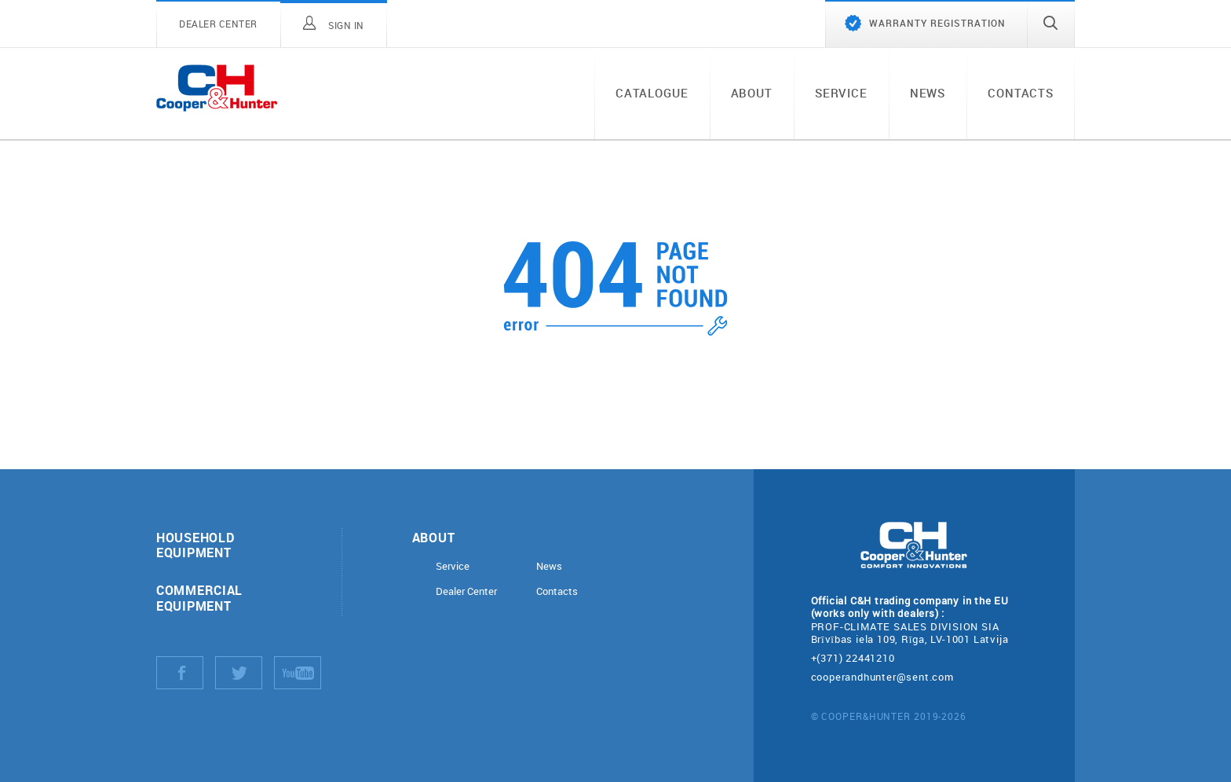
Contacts (1021, 93)
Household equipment (195, 545)
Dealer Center (466, 591)
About (752, 93)
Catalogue (652, 93)
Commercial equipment (199, 597)
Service (841, 93)
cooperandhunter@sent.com (882, 677)
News (927, 93)
